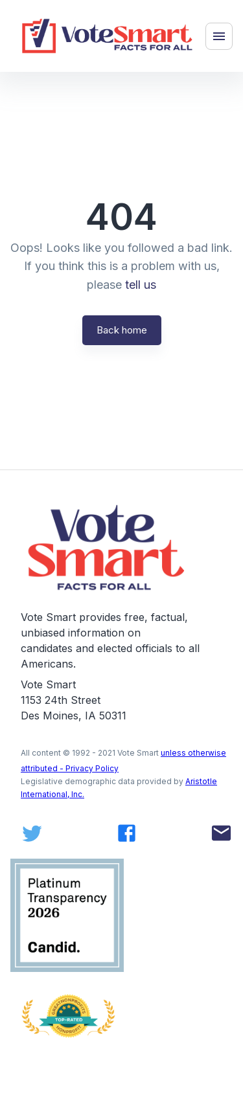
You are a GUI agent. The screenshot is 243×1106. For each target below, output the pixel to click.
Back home (122, 330)
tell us (140, 284)
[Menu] (219, 36)
